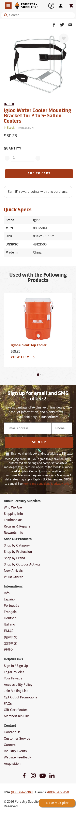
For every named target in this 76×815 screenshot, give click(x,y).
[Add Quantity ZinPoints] (38, 158)
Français (10, 612)
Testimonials (13, 520)
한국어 (9, 650)
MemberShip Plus (17, 716)
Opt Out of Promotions (20, 697)
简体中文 (10, 637)
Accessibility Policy (18, 684)
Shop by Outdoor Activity (22, 564)
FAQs (8, 703)
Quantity (12, 148)
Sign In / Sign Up (16, 666)
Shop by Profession (18, 552)
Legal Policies (14, 672)
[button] (38, 374)
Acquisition (12, 763)
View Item (23, 357)
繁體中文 (10, 643)
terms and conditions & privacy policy (47, 483)
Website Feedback (17, 757)
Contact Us (12, 732)
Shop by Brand (14, 558)
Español (9, 599)
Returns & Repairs (17, 526)
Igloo (9, 104)
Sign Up (39, 442)
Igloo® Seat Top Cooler (28, 345)
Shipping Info (13, 514)
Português (11, 605)
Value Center (13, 577)
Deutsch (10, 618)
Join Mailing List (16, 691)
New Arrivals (13, 571)
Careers (10, 745)
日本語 (9, 631)
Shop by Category (17, 545)
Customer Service (17, 738)
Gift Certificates (16, 710)
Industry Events (15, 751)
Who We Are (13, 507)
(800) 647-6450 (58, 792)
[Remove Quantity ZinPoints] (7, 158)
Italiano (9, 624)
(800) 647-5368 (22, 792)
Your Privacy (13, 678)
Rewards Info (13, 533)
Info (7, 593)
